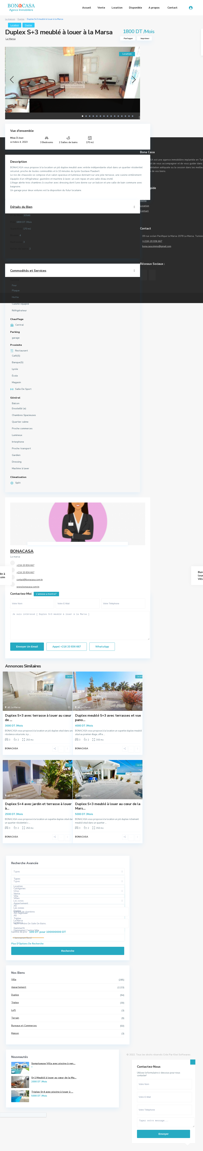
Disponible (135, 7)
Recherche (39, 953)
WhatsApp (102, 646)
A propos (154, 7)
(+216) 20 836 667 (152, 241)
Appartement (17, 989)
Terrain (14, 1020)
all (8, 707)
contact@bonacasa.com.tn (30, 579)
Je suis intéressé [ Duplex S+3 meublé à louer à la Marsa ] (80, 625)
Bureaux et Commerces (23, 1028)
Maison (14, 1035)
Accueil (86, 7)
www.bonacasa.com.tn (28, 586)
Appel (66, 646)
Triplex (14, 1005)
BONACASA (22, 551)
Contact (172, 7)
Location (117, 7)
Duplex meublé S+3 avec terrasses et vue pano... (108, 717)
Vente (101, 7)
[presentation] (11, 79)
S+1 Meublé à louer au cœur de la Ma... (25, 1104)
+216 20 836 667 (25, 565)
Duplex (21, 19)
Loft (12, 1012)
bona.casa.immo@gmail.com (157, 246)
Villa (12, 982)
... (30, 734)
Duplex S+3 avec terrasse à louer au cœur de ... (38, 717)
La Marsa (10, 38)
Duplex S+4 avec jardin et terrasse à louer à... (38, 807)
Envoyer (163, 1127)
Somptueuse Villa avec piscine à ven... (26, 1079)
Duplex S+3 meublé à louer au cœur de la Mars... (107, 807)
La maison (10, 19)
